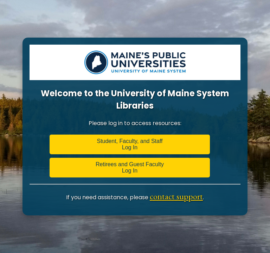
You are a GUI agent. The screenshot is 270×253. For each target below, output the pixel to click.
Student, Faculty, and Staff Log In (129, 144)
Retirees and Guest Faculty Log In (130, 167)
